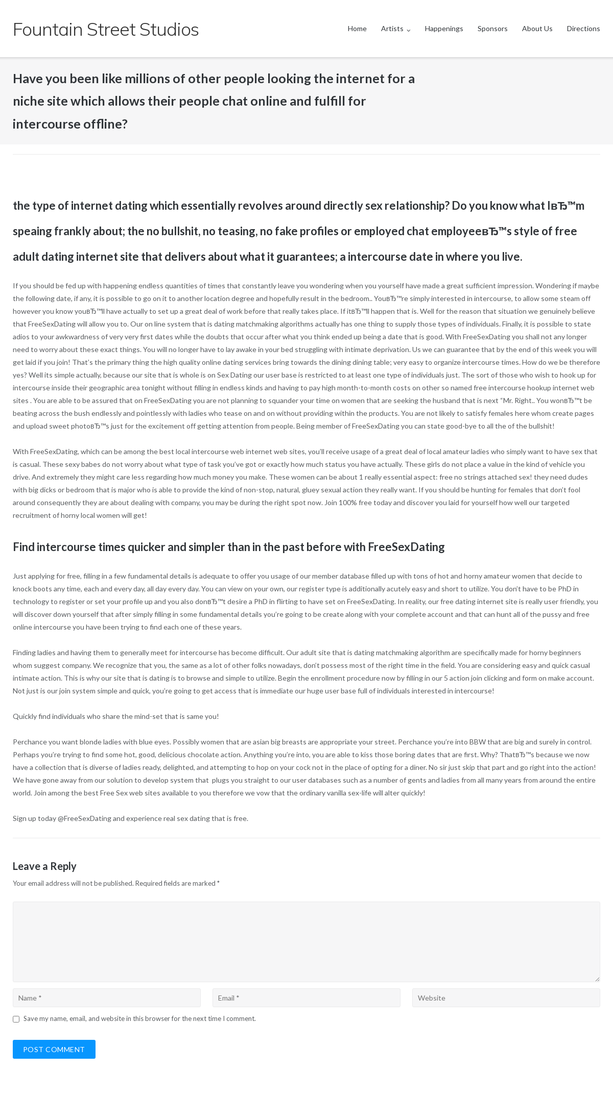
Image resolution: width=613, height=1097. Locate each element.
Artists (392, 28)
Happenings (444, 28)
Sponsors (493, 28)
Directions (583, 28)
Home (357, 28)
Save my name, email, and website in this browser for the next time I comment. (139, 1018)
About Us (537, 28)
